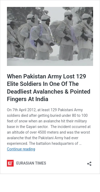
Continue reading (21, 149)
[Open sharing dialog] (89, 162)
